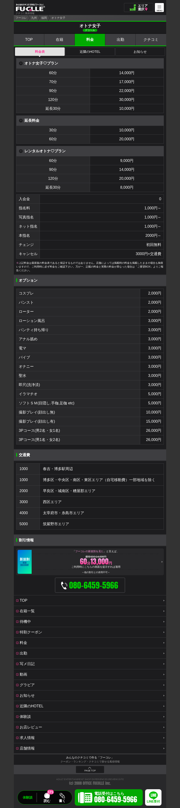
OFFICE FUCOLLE (93, 783)
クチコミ (150, 40)
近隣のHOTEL (90, 52)
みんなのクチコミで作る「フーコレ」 (90, 757)
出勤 (120, 40)
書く (62, 801)
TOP (29, 40)
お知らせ (140, 52)
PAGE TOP (90, 771)
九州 (34, 17)
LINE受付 (153, 801)
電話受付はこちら (115, 798)
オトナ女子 (58, 17)
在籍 (59, 40)
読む (47, 801)
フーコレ (21, 17)
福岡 (44, 17)
